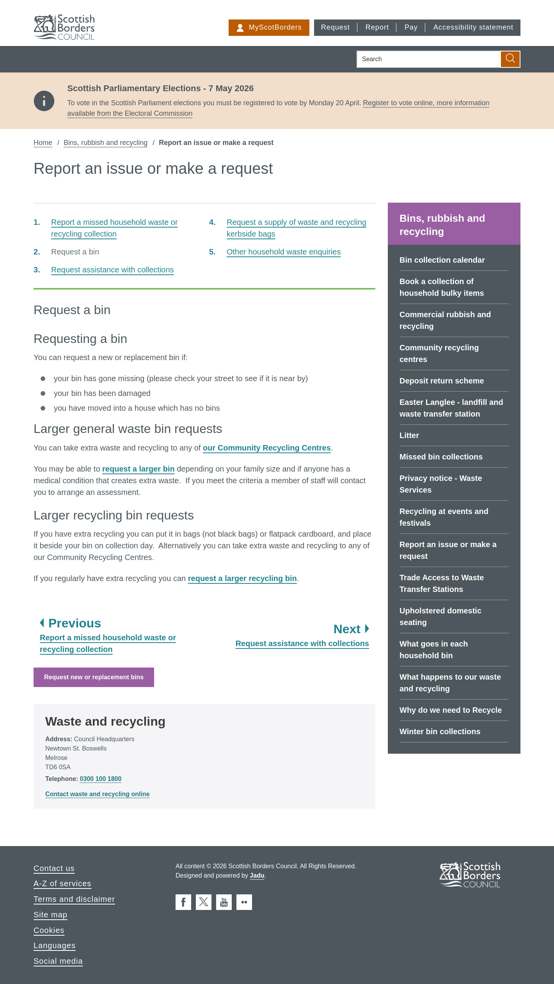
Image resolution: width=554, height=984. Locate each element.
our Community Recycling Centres (267, 447)
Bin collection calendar (442, 260)
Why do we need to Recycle (451, 710)
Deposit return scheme (442, 380)
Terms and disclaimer (74, 899)
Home (43, 143)
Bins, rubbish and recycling (105, 143)
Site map (50, 914)
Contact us (54, 868)
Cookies (49, 930)
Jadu (257, 875)
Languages (55, 945)
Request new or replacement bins (94, 677)
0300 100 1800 (101, 779)
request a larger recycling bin (242, 578)
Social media (58, 961)
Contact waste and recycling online (97, 794)
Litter (409, 435)
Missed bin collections (441, 456)
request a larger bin (138, 469)
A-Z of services (62, 883)
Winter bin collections (440, 731)
